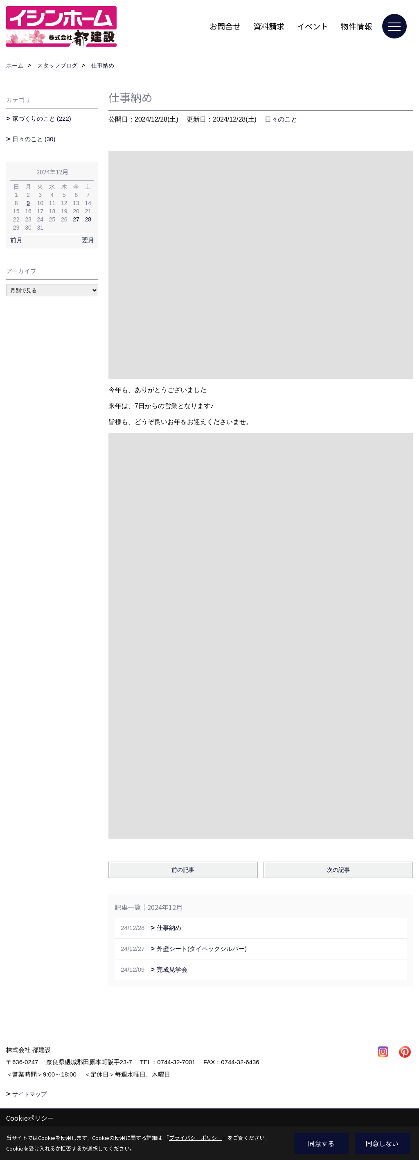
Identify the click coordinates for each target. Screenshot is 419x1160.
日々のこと (281, 119)
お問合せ (225, 26)
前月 (16, 240)
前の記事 (182, 870)
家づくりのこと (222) (41, 118)
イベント (312, 26)
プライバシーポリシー (195, 1138)
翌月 (88, 240)
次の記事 (338, 870)
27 (76, 219)
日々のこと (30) (34, 138)
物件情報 (356, 26)
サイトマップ (29, 1094)
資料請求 (268, 26)
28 (88, 219)
